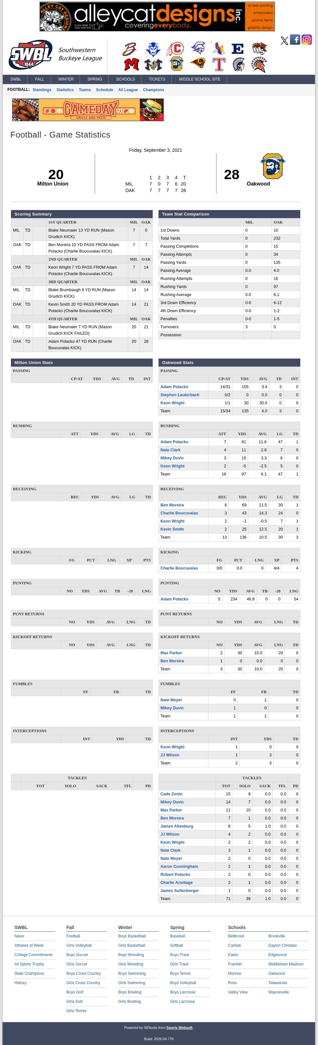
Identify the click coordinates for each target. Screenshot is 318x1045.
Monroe (234, 973)
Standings (42, 90)
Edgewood (277, 955)
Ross (232, 983)
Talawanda (277, 983)
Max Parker (171, 653)
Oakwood (276, 973)
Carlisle (234, 945)
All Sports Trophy (29, 964)
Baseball (177, 936)
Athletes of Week (29, 945)
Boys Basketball (132, 936)
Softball (176, 945)
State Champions (29, 973)
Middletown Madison (286, 964)
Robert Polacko (175, 874)
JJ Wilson (169, 755)
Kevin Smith (172, 529)
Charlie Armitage (176, 882)
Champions (153, 90)
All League (128, 90)
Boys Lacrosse (183, 992)
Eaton (233, 955)
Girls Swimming (131, 983)
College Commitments (33, 955)
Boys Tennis (180, 973)
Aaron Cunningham (179, 866)
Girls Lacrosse (182, 1001)
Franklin (235, 964)
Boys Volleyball (183, 983)
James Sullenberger (179, 890)
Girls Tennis (76, 1011)
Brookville (276, 936)
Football (73, 936)
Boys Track (179, 955)
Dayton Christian (282, 945)
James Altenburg (176, 826)
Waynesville (278, 992)
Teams (85, 90)
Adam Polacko (174, 387)
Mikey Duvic (172, 458)
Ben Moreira (172, 505)
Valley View (238, 992)
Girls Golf (74, 1001)
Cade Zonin (171, 794)
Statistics (64, 90)
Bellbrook (236, 936)
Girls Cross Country (83, 983)
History (20, 983)
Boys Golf (74, 992)
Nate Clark (170, 450)
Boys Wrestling (131, 955)
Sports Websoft (179, 1028)
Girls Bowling (129, 1001)
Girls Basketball (131, 945)
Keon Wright (172, 403)
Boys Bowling (129, 992)
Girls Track (179, 964)
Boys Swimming (132, 973)
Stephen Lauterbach (179, 395)
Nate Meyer (171, 700)
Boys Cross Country (83, 973)
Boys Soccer (77, 955)
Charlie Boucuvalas (179, 513)
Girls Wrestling (130, 964)
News (19, 936)
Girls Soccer (76, 964)
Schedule (104, 90)
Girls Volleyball (79, 945)
